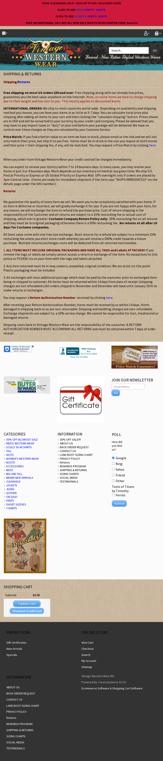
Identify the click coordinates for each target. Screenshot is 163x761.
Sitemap (87, 667)
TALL (9, 451)
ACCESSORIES (15, 466)
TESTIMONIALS (69, 481)
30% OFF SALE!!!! (70, 439)
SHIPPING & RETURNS (73, 470)
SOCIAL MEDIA (69, 478)
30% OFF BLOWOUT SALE (22, 439)
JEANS (10, 489)
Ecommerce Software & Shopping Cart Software (112, 688)
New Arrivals (14, 649)
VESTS (10, 455)
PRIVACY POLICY (70, 458)
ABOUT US (66, 443)
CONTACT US (68, 451)
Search (86, 655)
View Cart (87, 642)
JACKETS (11, 485)
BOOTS (100, 9)
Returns (24, 82)
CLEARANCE (13, 481)
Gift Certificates (16, 642)
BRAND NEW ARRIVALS (19, 478)
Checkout (88, 649)
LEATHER (11, 493)
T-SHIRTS (11, 508)
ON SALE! (11, 497)
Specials (11, 655)
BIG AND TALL (14, 474)
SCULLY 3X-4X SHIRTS (19, 447)
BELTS (9, 470)
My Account (89, 661)
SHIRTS (89, 9)
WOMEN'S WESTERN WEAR (22, 458)
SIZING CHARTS (69, 474)
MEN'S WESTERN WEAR (20, 443)
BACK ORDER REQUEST (74, 447)
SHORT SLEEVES (16, 504)
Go (155, 50)
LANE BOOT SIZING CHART (76, 455)
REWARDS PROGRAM (73, 466)
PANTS (10, 500)
